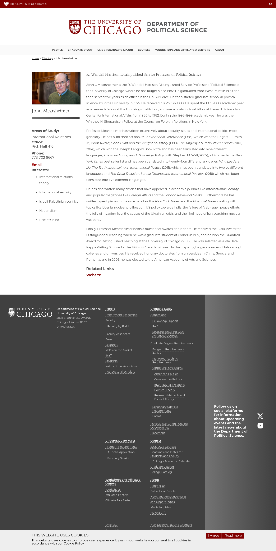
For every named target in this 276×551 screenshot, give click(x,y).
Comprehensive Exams (167, 368)
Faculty (110, 320)
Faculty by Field (118, 326)
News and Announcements (168, 496)
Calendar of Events (163, 491)
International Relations (169, 384)
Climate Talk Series (118, 500)
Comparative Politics (168, 379)
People (57, 49)
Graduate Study (80, 49)
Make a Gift (158, 512)
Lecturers (111, 345)
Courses (144, 49)
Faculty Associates (117, 334)
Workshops (113, 489)
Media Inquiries (160, 507)
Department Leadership (121, 315)
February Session (118, 458)
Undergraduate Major (115, 49)
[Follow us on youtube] (260, 427)
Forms (156, 416)
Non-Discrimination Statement (171, 524)
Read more (233, 535)
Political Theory (164, 390)
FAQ (155, 326)
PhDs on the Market (118, 350)
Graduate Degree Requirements (171, 343)
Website (93, 275)
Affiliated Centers (116, 495)
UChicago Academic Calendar (170, 461)
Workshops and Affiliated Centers (182, 49)
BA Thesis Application (120, 452)
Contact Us (157, 486)
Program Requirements (121, 446)
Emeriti (110, 339)
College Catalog (161, 472)
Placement (157, 433)
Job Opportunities (162, 502)
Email (37, 165)
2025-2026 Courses (163, 446)
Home (35, 58)
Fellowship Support (165, 321)
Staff (108, 355)
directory (47, 58)
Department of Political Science (79, 309)
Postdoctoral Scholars (120, 371)
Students (111, 361)
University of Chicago (71, 313)
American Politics (166, 374)
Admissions (158, 315)
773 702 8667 (43, 157)
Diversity (111, 524)
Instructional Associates (121, 366)
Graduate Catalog (162, 466)
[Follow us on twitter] (260, 418)
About (219, 49)
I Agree (213, 535)
